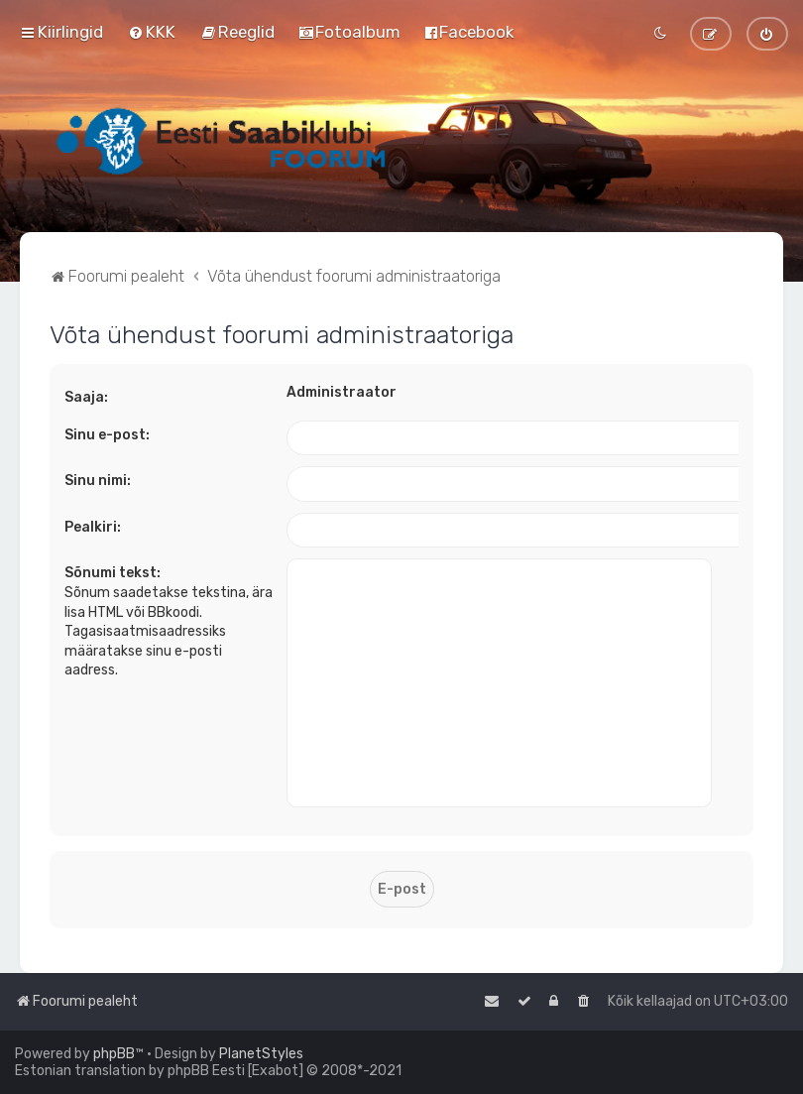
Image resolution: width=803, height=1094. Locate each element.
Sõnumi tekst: (112, 572)
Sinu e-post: (107, 434)
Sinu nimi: (97, 480)
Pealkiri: (92, 527)
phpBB (114, 1053)
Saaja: (86, 397)
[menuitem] (151, 32)
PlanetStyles (261, 1053)
